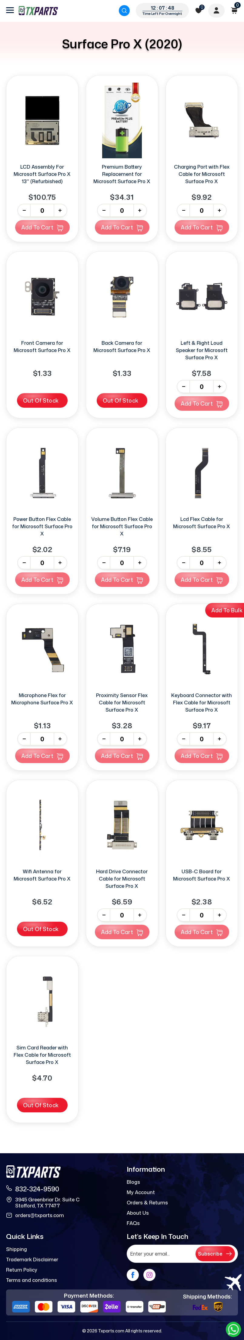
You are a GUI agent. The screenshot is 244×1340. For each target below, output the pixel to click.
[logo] (38, 10)
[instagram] (149, 1275)
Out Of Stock (40, 400)
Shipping (16, 1249)
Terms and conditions (31, 1280)
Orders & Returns (147, 1203)
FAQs (133, 1223)
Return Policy (21, 1270)
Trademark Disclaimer (32, 1259)
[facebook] (133, 1275)
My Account (141, 1192)
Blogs (133, 1182)
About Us (138, 1213)
